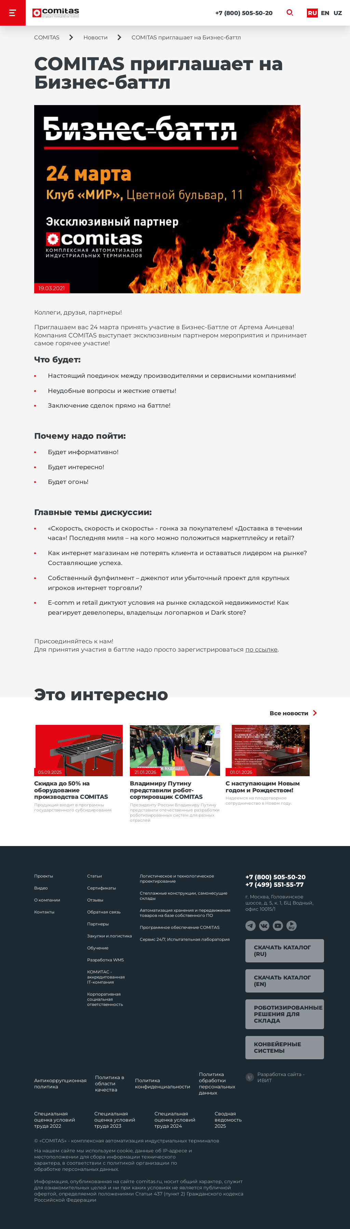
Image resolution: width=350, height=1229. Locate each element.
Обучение (97, 947)
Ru (312, 13)
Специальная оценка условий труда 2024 (175, 1120)
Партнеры (98, 923)
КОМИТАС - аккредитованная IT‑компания (106, 977)
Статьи (94, 876)
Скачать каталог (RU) (282, 950)
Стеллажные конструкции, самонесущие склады (183, 896)
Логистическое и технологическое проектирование (177, 878)
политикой (121, 1163)
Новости (95, 37)
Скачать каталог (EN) (282, 980)
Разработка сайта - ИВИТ (275, 1077)
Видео (41, 888)
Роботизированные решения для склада (288, 1014)
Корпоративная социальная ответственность (105, 999)
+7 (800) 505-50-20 (244, 13)
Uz (338, 13)
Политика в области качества (109, 1083)
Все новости (289, 713)
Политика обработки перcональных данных (217, 1083)
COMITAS (46, 37)
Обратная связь (104, 911)
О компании (47, 899)
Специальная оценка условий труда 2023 (114, 1120)
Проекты (43, 876)
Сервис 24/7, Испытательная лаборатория (185, 939)
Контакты (44, 911)
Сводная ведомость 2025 (228, 1120)
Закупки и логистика (109, 935)
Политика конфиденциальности (162, 1083)
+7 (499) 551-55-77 (274, 884)
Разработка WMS (105, 959)
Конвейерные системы (277, 1047)
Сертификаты (101, 888)
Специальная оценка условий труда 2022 (54, 1120)
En (325, 13)
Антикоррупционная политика (60, 1083)
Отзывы (95, 899)
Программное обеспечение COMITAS (179, 927)
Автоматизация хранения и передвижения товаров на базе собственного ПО (185, 913)
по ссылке (261, 649)
